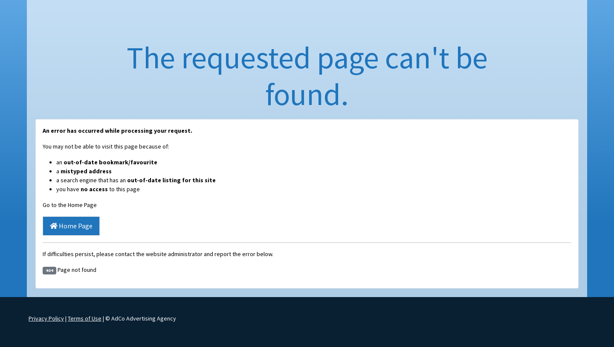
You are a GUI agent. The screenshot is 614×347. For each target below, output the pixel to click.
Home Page (71, 226)
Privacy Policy (46, 318)
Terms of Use (84, 318)
